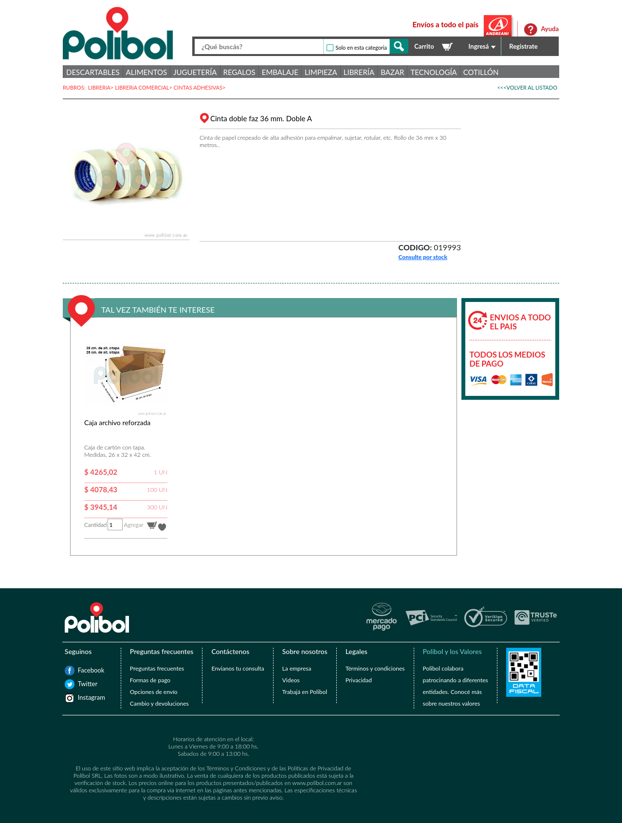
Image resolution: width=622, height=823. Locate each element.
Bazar (392, 72)
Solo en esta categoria (361, 47)
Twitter (83, 684)
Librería (359, 72)
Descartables (93, 72)
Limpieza (321, 72)
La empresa (296, 668)
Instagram (83, 697)
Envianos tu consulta (237, 668)
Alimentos (146, 72)
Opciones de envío (154, 691)
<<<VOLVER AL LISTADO (527, 87)
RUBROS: (75, 87)
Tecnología (433, 72)
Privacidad (359, 680)
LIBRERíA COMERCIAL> (144, 87)
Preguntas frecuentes (157, 668)
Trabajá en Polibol (304, 691)
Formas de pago (150, 680)
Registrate (523, 46)
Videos (291, 680)
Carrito (424, 46)
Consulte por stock (423, 257)
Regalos (239, 72)
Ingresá (479, 46)
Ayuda (550, 29)
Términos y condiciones (375, 668)
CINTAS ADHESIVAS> (200, 87)
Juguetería (195, 72)
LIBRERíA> (101, 87)
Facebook (83, 670)
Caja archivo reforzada (117, 422)
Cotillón (481, 72)
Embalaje (280, 72)
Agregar (133, 524)
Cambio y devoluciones (159, 703)
